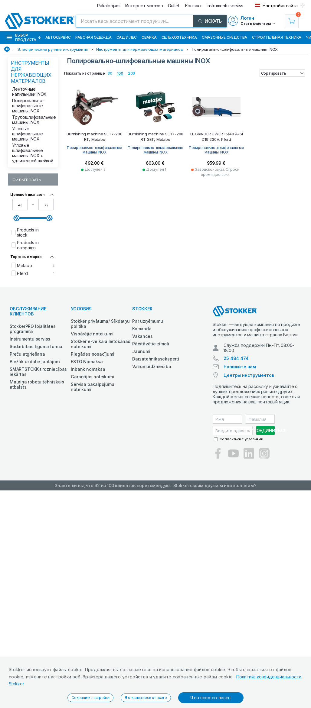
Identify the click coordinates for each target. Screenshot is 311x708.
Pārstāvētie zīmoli (150, 343)
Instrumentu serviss (30, 338)
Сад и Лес (126, 37)
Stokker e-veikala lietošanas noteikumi (100, 344)
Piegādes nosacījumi (92, 354)
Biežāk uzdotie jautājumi (35, 361)
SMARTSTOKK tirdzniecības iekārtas (38, 372)
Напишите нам (240, 366)
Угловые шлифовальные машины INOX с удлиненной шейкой (32, 153)
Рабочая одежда (93, 37)
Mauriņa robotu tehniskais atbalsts (37, 384)
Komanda (142, 328)
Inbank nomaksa (88, 369)
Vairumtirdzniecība (151, 366)
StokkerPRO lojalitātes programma (33, 329)
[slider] (16, 218)
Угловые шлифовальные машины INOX (27, 133)
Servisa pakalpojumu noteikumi (92, 387)
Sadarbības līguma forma (36, 346)
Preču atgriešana (27, 354)
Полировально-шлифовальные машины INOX (235, 49)
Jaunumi (141, 351)
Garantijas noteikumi (92, 376)
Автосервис (57, 37)
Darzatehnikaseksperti (155, 358)
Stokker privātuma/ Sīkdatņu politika (100, 323)
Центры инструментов (249, 375)
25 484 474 (236, 358)
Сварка (149, 37)
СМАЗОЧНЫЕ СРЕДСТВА (224, 37)
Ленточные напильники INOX (29, 91)
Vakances (142, 336)
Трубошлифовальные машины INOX (33, 120)
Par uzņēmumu (147, 321)
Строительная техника (276, 37)
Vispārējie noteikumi (92, 333)
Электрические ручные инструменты (52, 49)
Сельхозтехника (179, 37)
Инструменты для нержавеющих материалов (139, 49)
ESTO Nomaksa (87, 361)
